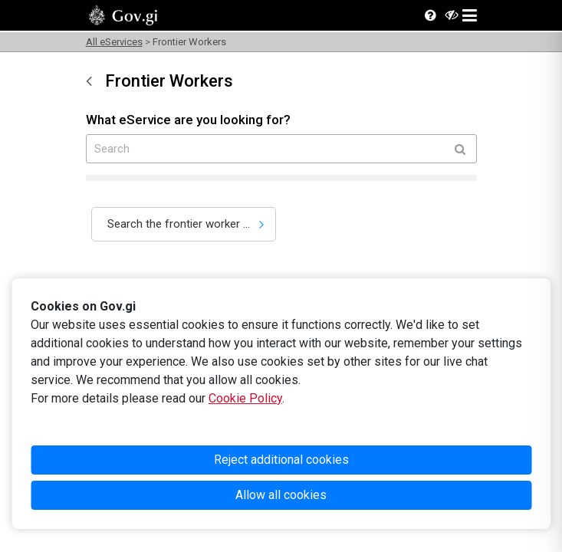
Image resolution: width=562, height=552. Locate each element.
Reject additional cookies (281, 459)
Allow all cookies (281, 495)
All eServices (114, 42)
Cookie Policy (245, 398)
